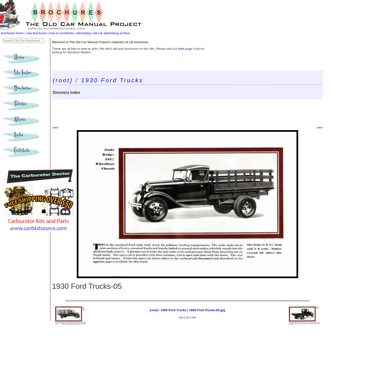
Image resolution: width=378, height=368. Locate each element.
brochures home (12, 33)
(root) (63, 80)
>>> (319, 127)
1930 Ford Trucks (112, 80)
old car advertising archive (111, 33)
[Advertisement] (187, 112)
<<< (55, 127)
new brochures (36, 33)
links (181, 48)
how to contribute (61, 33)
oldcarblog (83, 33)
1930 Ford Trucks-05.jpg (207, 310)
